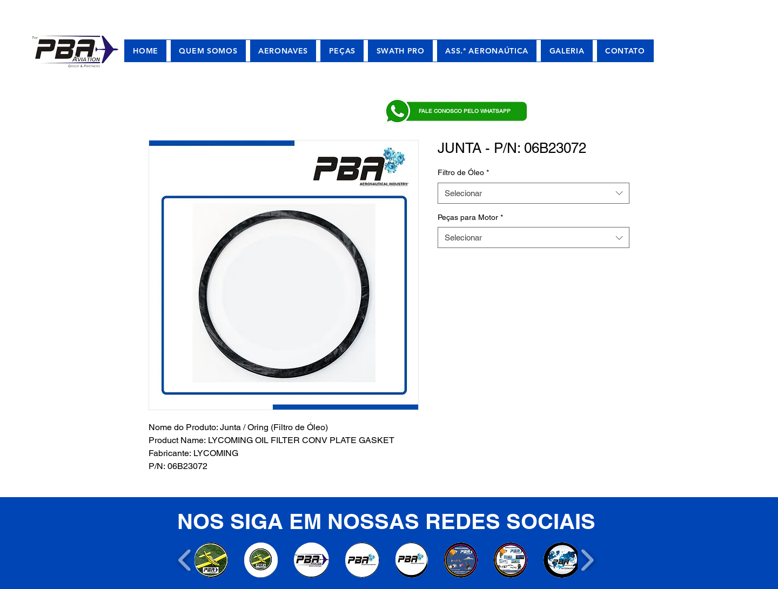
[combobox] (533, 193)
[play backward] (185, 560)
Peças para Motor (470, 217)
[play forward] (587, 560)
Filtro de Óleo (463, 172)
